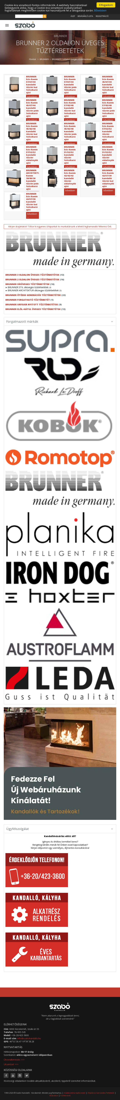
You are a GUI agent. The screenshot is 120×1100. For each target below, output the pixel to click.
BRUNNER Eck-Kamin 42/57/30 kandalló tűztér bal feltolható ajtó (32, 201)
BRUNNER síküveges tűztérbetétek (27, 284)
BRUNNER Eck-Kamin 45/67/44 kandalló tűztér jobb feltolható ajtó (32, 108)
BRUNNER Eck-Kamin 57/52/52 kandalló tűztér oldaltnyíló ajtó (32, 154)
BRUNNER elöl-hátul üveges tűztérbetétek (33, 309)
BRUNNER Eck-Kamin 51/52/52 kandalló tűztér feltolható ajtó (70, 154)
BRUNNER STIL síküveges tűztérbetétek (28, 287)
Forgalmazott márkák (59, 321)
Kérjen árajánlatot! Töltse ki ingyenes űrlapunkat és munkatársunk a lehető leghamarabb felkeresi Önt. (60, 226)
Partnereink (65, 1095)
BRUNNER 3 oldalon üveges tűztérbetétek (32, 274)
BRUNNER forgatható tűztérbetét (27, 299)
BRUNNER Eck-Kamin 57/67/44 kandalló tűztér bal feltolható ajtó (32, 84)
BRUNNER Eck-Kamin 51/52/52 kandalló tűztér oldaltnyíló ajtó (108, 154)
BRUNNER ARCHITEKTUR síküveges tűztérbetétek (33, 290)
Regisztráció (102, 16)
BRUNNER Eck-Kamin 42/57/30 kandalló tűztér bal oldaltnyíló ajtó (108, 178)
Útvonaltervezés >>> (14, 1059)
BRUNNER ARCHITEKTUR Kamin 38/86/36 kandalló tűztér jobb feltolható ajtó (33, 179)
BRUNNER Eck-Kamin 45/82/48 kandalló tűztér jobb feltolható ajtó (70, 131)
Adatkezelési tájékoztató (74, 1093)
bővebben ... (70, 192)
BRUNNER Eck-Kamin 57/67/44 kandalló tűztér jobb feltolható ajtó (70, 84)
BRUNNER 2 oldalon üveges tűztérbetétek (71, 59)
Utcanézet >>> (11, 1064)
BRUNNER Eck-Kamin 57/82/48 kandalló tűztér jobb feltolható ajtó (108, 108)
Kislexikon (54, 1095)
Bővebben (100, 10)
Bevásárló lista (85, 16)
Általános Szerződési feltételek (101, 1093)
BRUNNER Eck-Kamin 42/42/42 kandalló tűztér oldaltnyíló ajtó (70, 178)
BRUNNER (44, 59)
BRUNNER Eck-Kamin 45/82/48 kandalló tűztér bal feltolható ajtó (32, 131)
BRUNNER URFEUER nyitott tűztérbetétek (31, 304)
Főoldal (32, 59)
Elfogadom (106, 5)
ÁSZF (73, 16)
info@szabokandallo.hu (29, 1038)
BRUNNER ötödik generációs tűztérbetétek (33, 295)
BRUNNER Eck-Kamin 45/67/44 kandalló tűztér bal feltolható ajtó (108, 84)
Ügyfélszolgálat (59, 829)
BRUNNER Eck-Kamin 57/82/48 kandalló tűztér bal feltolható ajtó (70, 108)
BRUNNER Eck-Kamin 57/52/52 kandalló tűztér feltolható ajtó (108, 131)
